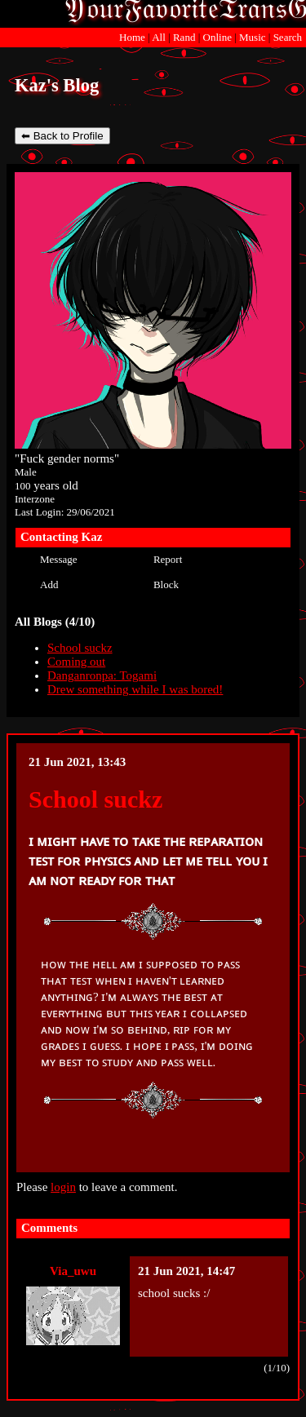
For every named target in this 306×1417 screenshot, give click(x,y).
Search (287, 37)
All (160, 37)
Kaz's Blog (57, 85)
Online (217, 37)
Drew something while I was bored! (135, 689)
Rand (184, 37)
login (63, 1186)
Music (252, 37)
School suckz (80, 647)
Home (132, 37)
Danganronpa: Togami (102, 675)
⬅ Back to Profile (62, 136)
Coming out (76, 661)
